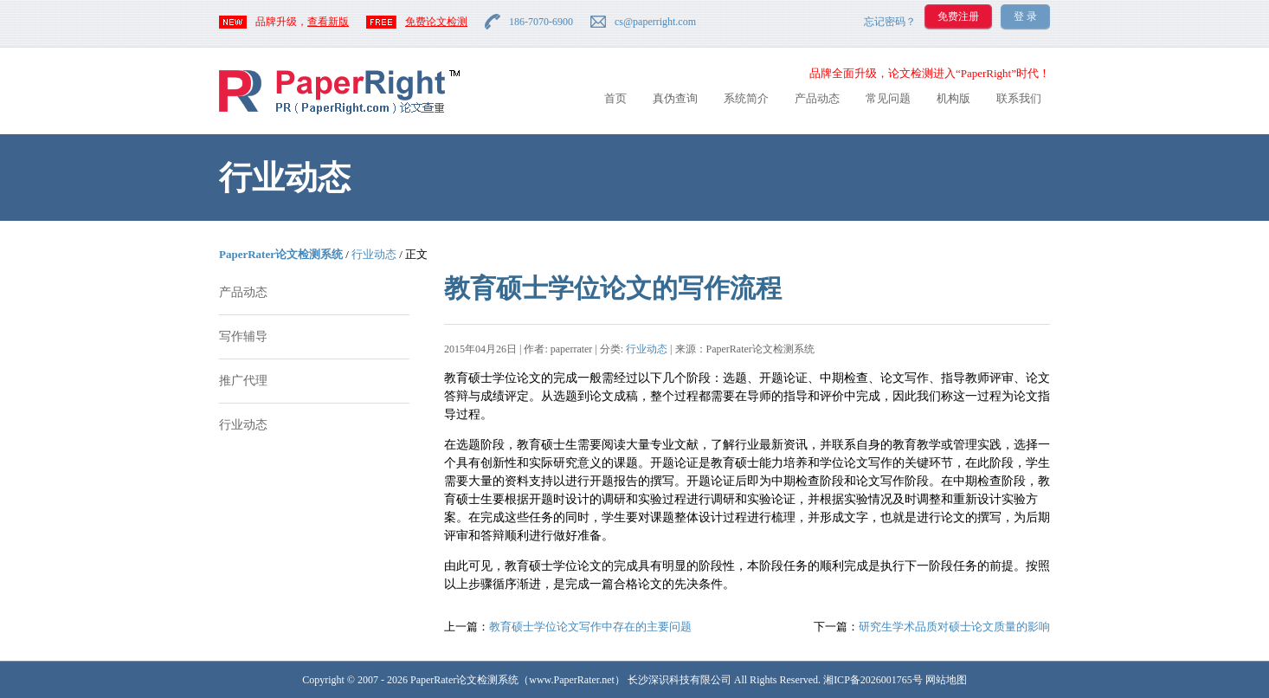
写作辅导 (243, 336)
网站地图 (946, 680)
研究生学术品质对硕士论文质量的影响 (954, 626)
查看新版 (328, 22)
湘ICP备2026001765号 (873, 680)
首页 (615, 98)
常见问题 (888, 98)
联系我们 (1018, 98)
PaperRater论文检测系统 (281, 254)
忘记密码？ (890, 22)
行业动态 (373, 254)
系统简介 (746, 98)
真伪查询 (675, 98)
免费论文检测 (436, 22)
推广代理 (243, 380)
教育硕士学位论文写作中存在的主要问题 (590, 626)
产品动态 (817, 98)
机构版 (953, 98)
